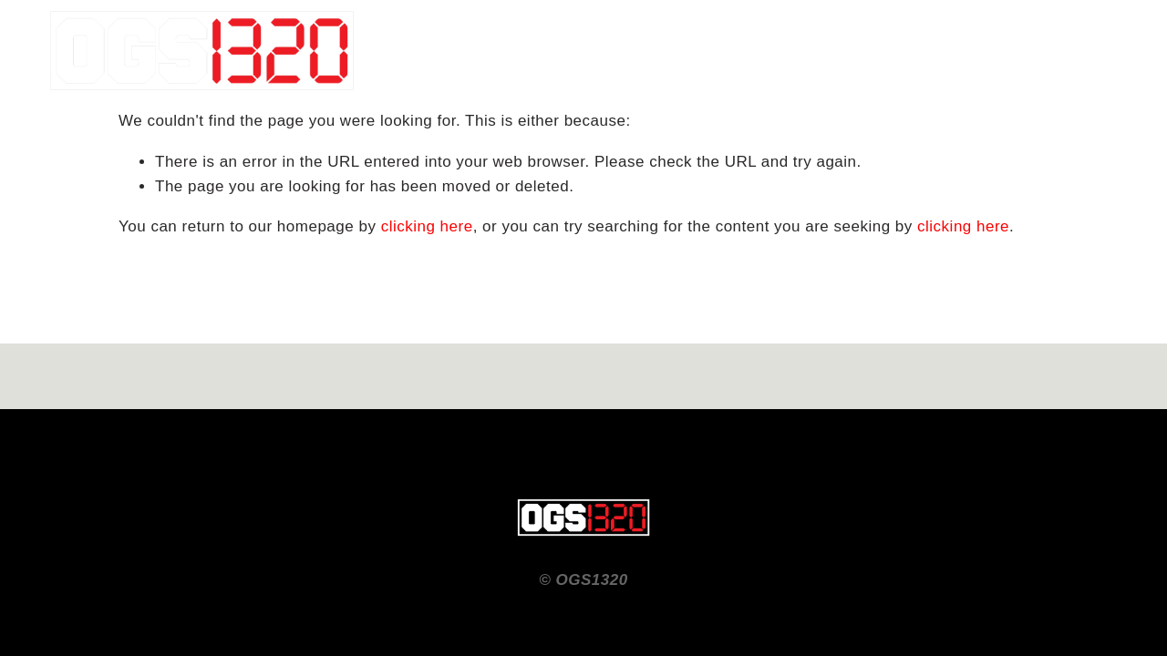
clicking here (427, 226)
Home (929, 50)
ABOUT (1093, 50)
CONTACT (1010, 50)
